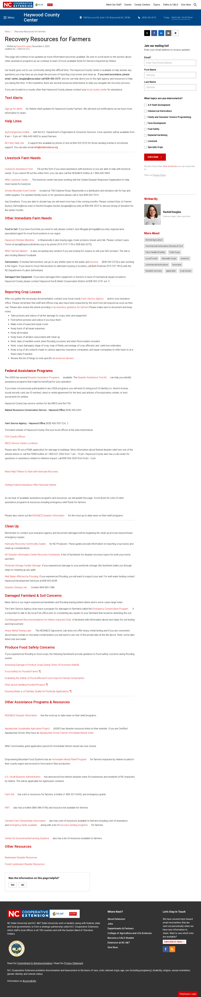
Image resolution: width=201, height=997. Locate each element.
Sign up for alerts (13, 108)
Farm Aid (9, 794)
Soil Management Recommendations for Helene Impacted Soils (38, 619)
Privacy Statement (73, 963)
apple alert (171, 271)
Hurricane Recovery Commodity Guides (25, 543)
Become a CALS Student (121, 938)
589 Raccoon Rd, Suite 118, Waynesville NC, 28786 (104, 17)
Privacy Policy (159, 175)
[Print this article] (175, 33)
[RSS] (172, 949)
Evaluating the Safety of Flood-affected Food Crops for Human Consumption (44, 678)
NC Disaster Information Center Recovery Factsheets (32, 554)
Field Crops (174, 252)
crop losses (185, 271)
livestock (185, 258)
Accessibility (29, 981)
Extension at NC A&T (119, 942)
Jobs (110, 923)
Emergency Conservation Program (110, 608)
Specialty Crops (169, 258)
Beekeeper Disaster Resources (21, 857)
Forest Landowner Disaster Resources (25, 864)
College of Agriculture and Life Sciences (130, 933)
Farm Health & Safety (155, 252)
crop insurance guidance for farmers (70, 307)
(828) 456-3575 (147, 17)
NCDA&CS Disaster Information (48, 515)
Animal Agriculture (154, 240)
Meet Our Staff (113, 4)
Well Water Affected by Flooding (21, 576)
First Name (150, 69)
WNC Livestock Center (16, 179)
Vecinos (94, 262)
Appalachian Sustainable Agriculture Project (27, 728)
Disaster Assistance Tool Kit (92, 377)
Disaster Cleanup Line (16, 587)
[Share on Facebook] (154, 33)
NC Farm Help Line (14, 143)
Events (127, 4)
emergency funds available (23, 825)
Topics (156, 4)
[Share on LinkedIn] (161, 33)
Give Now (186, 4)
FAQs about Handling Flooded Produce (25, 684)
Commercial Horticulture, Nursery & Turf (164, 246)
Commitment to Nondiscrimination (34, 963)
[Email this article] (168, 33)
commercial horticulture (157, 264)
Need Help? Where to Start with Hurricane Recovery (31, 471)
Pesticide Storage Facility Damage (23, 565)
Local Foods (151, 258)
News (7, 31)
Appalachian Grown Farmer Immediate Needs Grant (66, 732)
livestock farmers (64, 358)
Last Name (150, 82)
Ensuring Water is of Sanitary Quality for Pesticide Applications (37, 691)
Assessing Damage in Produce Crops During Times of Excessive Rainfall (42, 664)
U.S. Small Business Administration (22, 776)
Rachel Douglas (24, 46)
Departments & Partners (121, 928)
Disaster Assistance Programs (43, 377)
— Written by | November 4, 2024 (27, 46)
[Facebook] (166, 949)
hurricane (176, 264)
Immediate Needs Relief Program (69, 759)
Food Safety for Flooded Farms (21, 671)
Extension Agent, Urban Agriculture (176, 216)
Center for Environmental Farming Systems (27, 838)
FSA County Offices (15, 436)
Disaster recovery (154, 271)
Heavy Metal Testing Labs (18, 630)
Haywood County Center (42, 17)
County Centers (142, 4)
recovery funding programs (74, 825)
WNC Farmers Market (16, 251)
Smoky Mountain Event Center (21, 190)
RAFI (7, 807)
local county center (97, 89)
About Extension (116, 919)
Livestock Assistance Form (19, 169)
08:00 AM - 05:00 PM (181, 17)
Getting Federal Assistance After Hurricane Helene (30, 484)
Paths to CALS (170, 4)
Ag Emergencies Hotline (17, 132)
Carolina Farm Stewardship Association (25, 820)
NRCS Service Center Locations (21, 443)
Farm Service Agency (92, 298)
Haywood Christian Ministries (19, 240)
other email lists (169, 166)
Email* (147, 57)
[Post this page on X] (147, 33)
